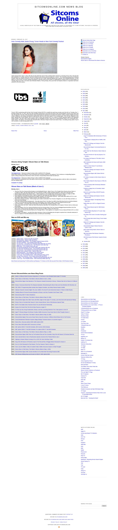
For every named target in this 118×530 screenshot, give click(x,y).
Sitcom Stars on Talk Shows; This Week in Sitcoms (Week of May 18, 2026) (33, 314)
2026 (84, 91)
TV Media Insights (85, 368)
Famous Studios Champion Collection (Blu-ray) (28, 253)
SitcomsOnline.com (61, 516)
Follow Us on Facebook (88, 42)
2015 (84, 246)
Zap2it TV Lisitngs (85, 312)
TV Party (83, 359)
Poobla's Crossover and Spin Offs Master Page (92, 389)
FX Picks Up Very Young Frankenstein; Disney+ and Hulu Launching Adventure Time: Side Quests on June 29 (41, 309)
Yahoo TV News (85, 314)
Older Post (75, 130)
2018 (84, 108)
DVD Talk (83, 379)
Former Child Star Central (87, 355)
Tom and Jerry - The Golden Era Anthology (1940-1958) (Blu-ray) (32, 243)
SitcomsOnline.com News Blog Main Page (61, 519)
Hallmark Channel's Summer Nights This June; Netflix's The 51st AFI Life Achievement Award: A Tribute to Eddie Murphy (44, 289)
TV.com (83, 334)
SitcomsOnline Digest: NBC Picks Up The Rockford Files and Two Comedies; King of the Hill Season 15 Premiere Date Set (44, 334)
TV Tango (83, 346)
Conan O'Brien (24, 125)
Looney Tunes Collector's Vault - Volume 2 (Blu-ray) (29, 251)
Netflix (82, 450)
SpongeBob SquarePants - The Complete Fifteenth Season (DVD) (32, 241)
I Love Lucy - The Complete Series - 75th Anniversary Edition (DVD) (33, 254)
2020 (84, 104)
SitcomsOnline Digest (86, 58)
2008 (84, 261)
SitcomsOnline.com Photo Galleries (89, 303)
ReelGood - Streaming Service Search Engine (92, 459)
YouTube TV (84, 474)
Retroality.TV (84, 353)
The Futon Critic (85, 323)
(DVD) (36, 238)
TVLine (82, 319)
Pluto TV (83, 455)
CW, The (83, 437)
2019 (84, 106)
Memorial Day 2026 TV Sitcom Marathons (25, 294)
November (86, 114)
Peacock (83, 453)
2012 (84, 252)
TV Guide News (84, 317)
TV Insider (83, 321)
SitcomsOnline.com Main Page (88, 299)
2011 (84, 254)
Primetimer (83, 331)
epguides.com (84, 336)
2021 (84, 102)
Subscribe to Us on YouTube (89, 51)
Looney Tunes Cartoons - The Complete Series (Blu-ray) (30, 256)
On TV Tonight (84, 396)
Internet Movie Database (87, 332)
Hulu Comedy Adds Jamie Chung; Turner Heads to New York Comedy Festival (37, 41)
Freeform (83, 442)
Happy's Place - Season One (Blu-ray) (26, 238)
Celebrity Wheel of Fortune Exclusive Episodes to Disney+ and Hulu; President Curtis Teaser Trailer (39, 292)
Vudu (82, 468)
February (86, 134)
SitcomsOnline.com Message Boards (90, 301)
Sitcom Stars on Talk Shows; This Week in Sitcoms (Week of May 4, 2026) (33, 349)
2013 (84, 250)
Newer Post (14, 130)
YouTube (83, 472)
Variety (82, 329)
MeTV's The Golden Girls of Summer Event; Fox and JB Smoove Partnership (33, 304)
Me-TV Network (84, 374)
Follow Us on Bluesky (88, 45)
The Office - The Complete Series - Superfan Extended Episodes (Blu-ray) (34, 257)
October (86, 116)
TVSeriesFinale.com (86, 325)
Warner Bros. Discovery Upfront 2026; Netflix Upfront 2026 (29, 322)
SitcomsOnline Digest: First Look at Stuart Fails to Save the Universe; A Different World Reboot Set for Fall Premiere (43, 317)
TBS (33, 125)
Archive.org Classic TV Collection (89, 433)
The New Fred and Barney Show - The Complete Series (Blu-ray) (32, 248)
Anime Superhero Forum (87, 361)
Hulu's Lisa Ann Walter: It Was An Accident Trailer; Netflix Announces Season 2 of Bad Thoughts (38, 346)
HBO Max (83, 444)
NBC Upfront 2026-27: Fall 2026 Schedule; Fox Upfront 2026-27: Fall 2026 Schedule (35, 329)
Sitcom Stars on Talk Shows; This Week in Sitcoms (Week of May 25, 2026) (33, 297)
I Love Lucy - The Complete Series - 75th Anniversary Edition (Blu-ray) (33, 258)
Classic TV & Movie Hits (86, 340)
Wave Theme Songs (86, 383)
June (85, 125)
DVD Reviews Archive (68, 261)
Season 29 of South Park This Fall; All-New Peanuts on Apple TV (30, 307)
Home (45, 130)
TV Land (83, 467)
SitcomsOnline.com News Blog (59, 7)
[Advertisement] (59, 33)
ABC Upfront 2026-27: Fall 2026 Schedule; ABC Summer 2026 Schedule (32, 327)
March (85, 131)
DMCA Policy (63, 522)
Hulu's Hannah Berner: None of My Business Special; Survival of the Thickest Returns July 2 (37, 336)
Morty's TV (83, 338)
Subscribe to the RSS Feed (89, 52)
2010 (84, 257)
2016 (84, 244)
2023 (84, 97)
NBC (82, 448)
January (86, 241)
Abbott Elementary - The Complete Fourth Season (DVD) (30, 252)
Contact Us (84, 54)
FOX (82, 440)
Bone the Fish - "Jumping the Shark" (89, 398)
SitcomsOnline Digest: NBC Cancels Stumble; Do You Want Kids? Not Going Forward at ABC (37, 351)
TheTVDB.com (84, 387)
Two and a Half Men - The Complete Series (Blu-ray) (29, 242)
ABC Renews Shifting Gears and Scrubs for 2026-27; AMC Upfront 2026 (32, 354)
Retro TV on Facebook (86, 351)
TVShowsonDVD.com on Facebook (89, 308)
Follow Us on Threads (88, 47)
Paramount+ (84, 452)
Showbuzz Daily (85, 316)
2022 (84, 100)
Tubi (82, 465)
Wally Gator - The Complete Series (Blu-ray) (27, 246)
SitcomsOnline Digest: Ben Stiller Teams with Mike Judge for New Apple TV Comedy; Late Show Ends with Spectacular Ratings (45, 299)
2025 (84, 93)
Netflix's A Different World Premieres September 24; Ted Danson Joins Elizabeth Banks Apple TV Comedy (40, 276)
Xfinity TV (83, 470)
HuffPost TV (84, 342)
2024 (84, 95)
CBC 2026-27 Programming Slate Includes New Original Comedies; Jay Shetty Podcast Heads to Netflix (40, 287)
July (85, 123)
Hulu (30, 125)
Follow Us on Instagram (88, 49)
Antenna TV (84, 376)
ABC (82, 429)
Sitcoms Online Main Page (88, 40)
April (85, 129)
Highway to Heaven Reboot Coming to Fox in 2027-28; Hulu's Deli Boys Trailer (34, 339)
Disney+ (83, 438)
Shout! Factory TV (85, 461)
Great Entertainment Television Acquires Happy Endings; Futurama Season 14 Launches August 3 (38, 319)
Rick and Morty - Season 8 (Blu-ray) (25, 240)
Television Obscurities (86, 344)
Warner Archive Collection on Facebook (90, 370)
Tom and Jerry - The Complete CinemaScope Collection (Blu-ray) (32, 249)
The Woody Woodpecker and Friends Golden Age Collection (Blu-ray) (33, 247)
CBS (82, 435)
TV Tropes (83, 391)
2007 (84, 263)
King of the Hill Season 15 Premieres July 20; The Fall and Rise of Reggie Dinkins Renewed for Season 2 (40, 341)
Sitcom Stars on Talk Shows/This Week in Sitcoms (93, 60)
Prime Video (84, 457)
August (86, 121)
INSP (82, 381)
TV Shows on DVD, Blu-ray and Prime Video (51, 261)
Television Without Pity (86, 357)
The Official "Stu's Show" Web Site (89, 366)
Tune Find (83, 377)
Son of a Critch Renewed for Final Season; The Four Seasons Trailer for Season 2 (34, 344)
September (86, 119)
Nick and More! (84, 364)
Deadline (83, 327)
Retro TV (83, 349)
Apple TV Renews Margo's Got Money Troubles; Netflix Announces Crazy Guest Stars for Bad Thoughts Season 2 (42, 312)
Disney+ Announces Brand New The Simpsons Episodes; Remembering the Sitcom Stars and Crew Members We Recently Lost (45, 285)
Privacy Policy (55, 522)
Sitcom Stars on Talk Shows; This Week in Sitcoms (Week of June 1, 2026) (33, 278)
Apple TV (83, 431)
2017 (84, 110)
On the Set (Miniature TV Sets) (88, 362)
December (86, 112)
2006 (84, 265)
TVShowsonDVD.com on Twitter (88, 310)
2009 (84, 259)
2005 (84, 267)
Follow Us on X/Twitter (88, 43)
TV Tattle (83, 347)
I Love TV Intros (85, 385)
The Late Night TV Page (86, 372)
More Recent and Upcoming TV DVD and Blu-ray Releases (25, 261)
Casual (18, 125)
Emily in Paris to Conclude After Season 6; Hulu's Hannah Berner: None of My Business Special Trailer (39, 302)
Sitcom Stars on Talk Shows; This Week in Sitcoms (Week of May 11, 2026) (33, 332)
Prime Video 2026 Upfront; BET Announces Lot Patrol (28, 324)
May (85, 127)
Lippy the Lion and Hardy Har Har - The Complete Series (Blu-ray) (32, 245)
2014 (84, 248)
